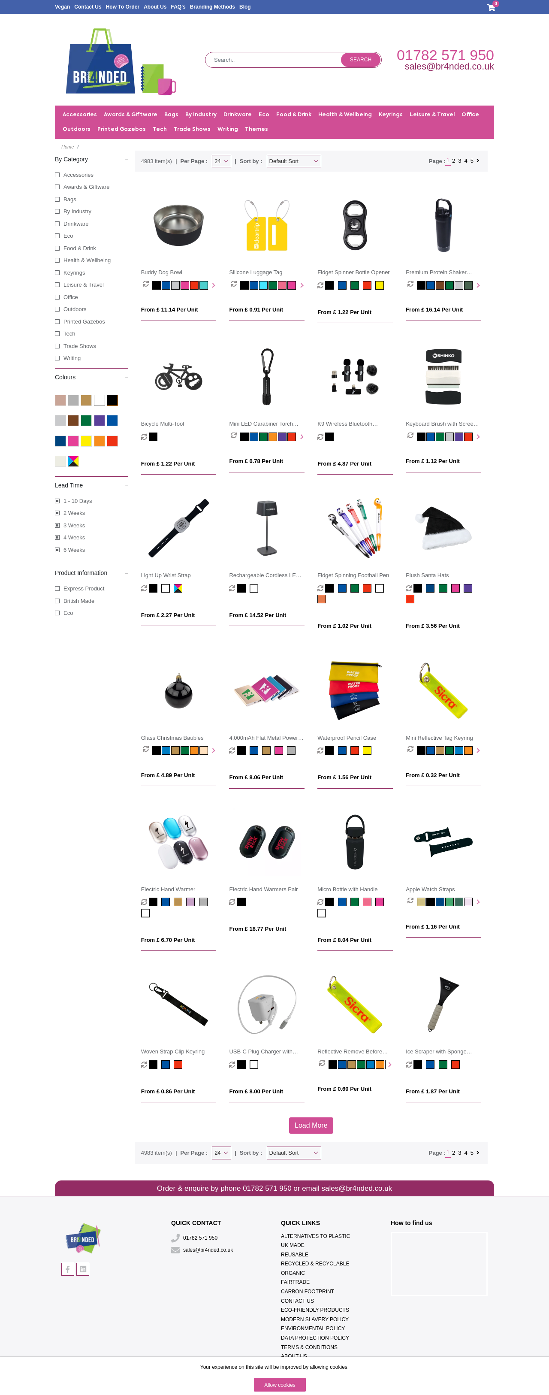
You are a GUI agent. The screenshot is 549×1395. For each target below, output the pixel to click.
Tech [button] (160, 129)
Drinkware (76, 224)
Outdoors (74, 309)
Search (360, 60)
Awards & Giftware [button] (130, 115)
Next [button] (213, 285)
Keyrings (74, 272)
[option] (147, 285)
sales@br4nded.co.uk (449, 66)
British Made (78, 601)
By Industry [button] (201, 115)
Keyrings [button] (391, 115)
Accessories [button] (80, 115)
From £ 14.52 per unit (257, 615)
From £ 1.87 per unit (433, 1091)
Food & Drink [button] (293, 115)
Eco (68, 236)
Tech (69, 333)
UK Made (293, 1245)
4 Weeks (74, 537)
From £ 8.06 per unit (256, 777)
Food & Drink (79, 248)
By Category (91, 159)
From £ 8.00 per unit (256, 1091)
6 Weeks (74, 550)
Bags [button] (171, 115)
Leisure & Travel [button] (432, 115)
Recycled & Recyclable (315, 1264)
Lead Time (91, 485)
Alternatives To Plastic (315, 1236)
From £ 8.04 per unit (344, 940)
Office (70, 297)
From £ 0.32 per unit (433, 775)
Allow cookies (280, 1385)
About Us (155, 7)
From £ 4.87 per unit (344, 463)
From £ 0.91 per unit (256, 309)
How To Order (122, 7)
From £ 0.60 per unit (344, 1089)
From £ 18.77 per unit (257, 929)
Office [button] (470, 115)
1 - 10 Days (77, 501)
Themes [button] (256, 129)
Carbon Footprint (307, 1292)
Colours (91, 377)
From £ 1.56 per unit (344, 777)
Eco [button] (264, 115)
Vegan (62, 7)
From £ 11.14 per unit (169, 309)
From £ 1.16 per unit (433, 926)
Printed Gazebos (121, 129)
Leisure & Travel (83, 284)
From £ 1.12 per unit (433, 461)
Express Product (83, 588)
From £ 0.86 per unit (168, 1091)
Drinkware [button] (237, 115)
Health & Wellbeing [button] (345, 115)
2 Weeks (74, 513)
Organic (293, 1273)
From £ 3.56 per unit (433, 626)
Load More (311, 1125)
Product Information (91, 572)
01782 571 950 (445, 55)
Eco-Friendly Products (315, 1310)
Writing (72, 358)
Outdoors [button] (76, 129)
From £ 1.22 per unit (344, 312)
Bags (69, 199)
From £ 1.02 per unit (344, 626)
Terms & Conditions (309, 1347)
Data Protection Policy (315, 1338)
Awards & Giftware (86, 187)
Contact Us (87, 7)
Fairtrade (295, 1282)
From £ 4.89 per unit (168, 775)
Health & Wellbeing (87, 260)
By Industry (77, 211)
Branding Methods (212, 7)
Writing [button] (227, 129)
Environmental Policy (313, 1328)
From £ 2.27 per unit (168, 615)
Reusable (294, 1255)
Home (67, 146)
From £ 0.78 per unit (256, 461)
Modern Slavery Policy (315, 1319)
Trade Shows (79, 346)
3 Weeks (74, 525)
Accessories (78, 175)
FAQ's (178, 7)
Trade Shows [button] (192, 129)
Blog (245, 7)
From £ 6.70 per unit (168, 940)
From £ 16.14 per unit (434, 309)
